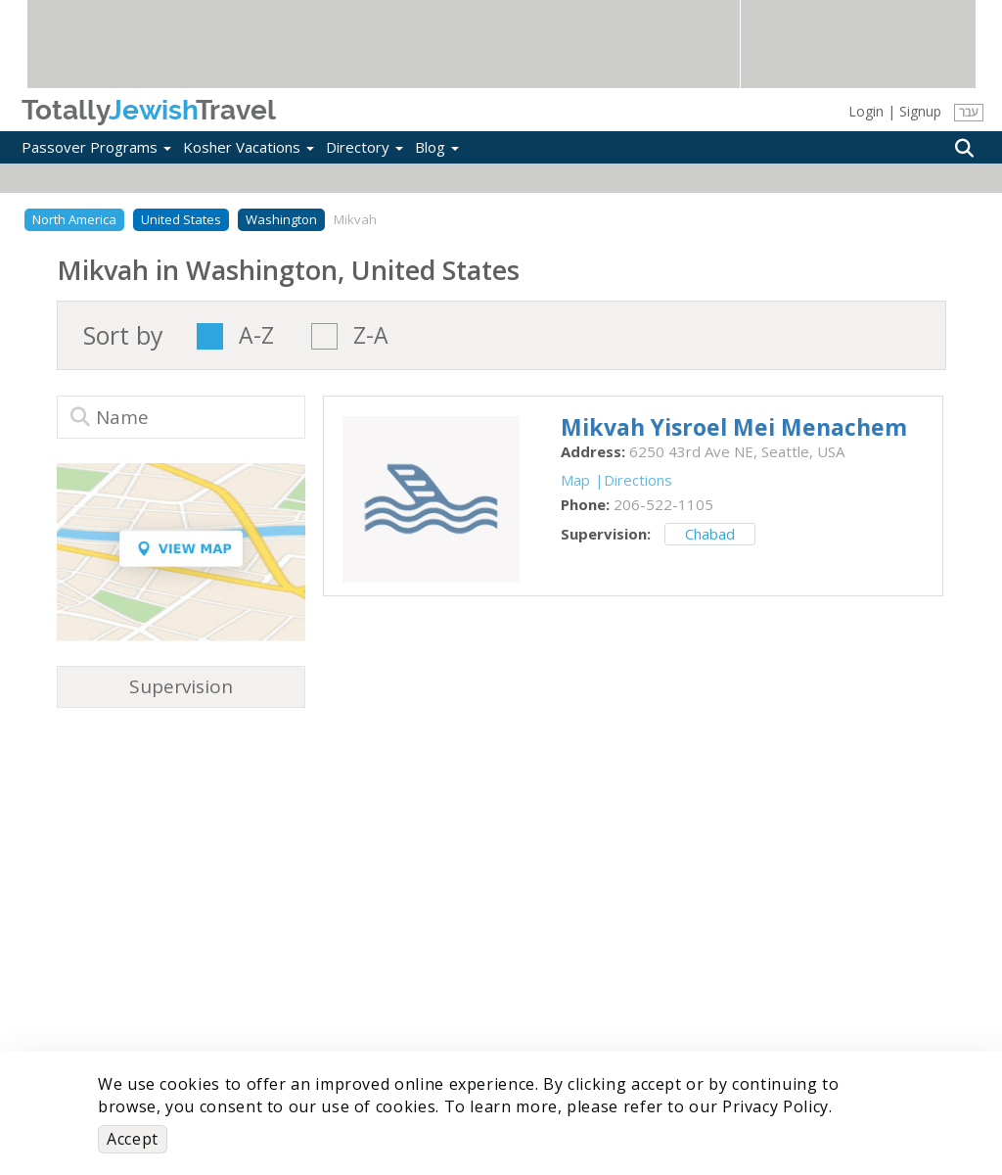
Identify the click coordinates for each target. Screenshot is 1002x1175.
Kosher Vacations (248, 147)
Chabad (710, 533)
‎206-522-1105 (663, 504)
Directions (638, 480)
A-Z (256, 336)
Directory (364, 147)
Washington (281, 219)
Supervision (181, 686)
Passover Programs (96, 147)
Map (575, 480)
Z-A (370, 336)
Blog (437, 147)
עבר (968, 112)
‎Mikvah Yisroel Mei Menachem (734, 427)
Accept (133, 1139)
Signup (920, 111)
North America (74, 219)
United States (181, 219)
